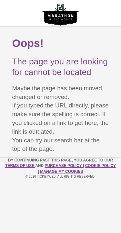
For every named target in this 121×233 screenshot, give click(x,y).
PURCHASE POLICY (64, 165)
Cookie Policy (100, 165)
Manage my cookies (61, 171)
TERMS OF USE (20, 165)
